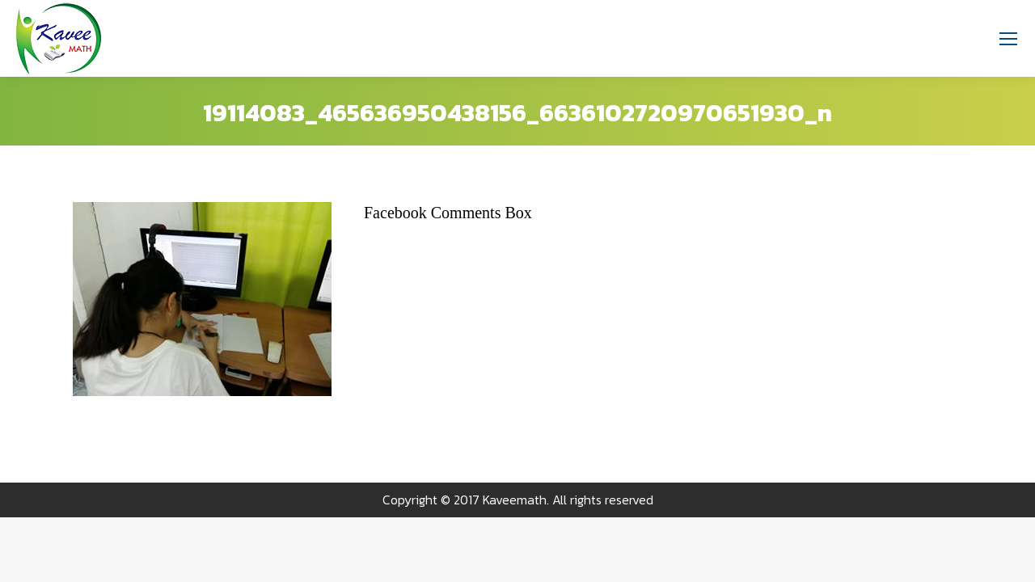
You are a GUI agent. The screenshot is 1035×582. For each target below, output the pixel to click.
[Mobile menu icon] (1008, 38)
